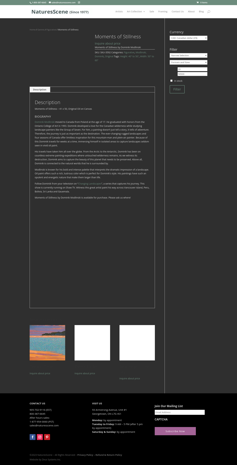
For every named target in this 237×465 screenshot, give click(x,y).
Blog (201, 11)
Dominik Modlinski (45, 121)
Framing (163, 11)
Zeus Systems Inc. (51, 459)
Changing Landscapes (89, 183)
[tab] (39, 89)
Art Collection (134, 11)
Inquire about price (107, 43)
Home (33, 29)
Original (109, 56)
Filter (177, 89)
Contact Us (178, 11)
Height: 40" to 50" (129, 56)
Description (39, 89)
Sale (151, 11)
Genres (41, 29)
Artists (119, 11)
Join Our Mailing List (169, 406)
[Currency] (188, 38)
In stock (178, 80)
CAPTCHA (161, 419)
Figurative (51, 29)
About (191, 11)
